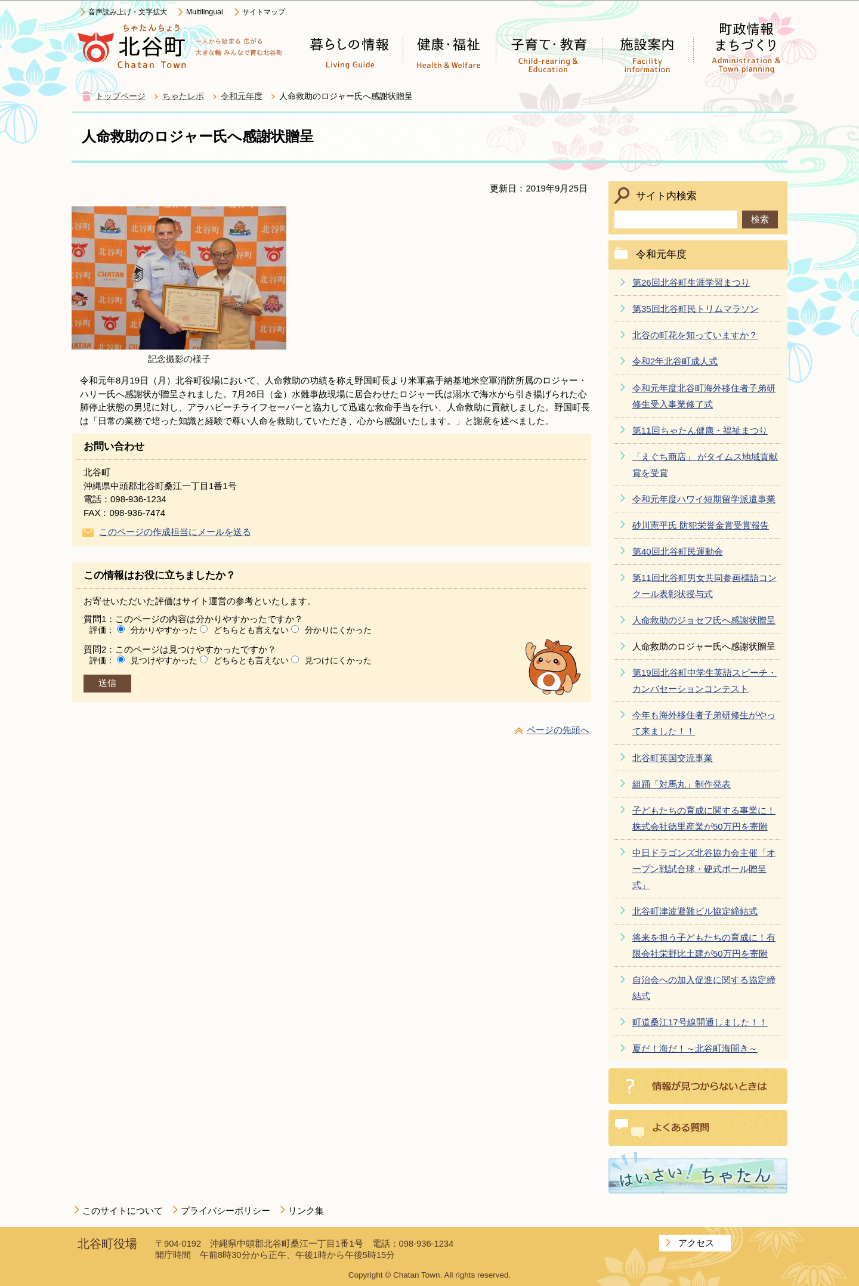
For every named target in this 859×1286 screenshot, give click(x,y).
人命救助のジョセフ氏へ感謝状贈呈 (703, 620)
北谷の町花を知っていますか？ (695, 335)
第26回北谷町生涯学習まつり (691, 282)
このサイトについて (122, 1210)
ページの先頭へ (558, 730)
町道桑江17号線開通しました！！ (700, 1022)
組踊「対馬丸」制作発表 (681, 784)
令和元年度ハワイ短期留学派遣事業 (703, 499)
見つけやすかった (164, 660)
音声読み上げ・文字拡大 (127, 12)
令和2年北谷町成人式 (675, 361)
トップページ (120, 96)
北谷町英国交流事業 (672, 758)
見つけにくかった (338, 660)
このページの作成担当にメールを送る (175, 532)
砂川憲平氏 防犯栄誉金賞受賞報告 (700, 525)
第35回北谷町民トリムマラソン (695, 309)
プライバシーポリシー (225, 1210)
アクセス (696, 1243)
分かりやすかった (164, 630)
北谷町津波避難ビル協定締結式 (695, 911)
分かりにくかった (338, 630)
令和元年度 (241, 96)
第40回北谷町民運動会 (677, 551)
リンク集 (306, 1210)
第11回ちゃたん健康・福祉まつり (700, 430)
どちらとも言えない (251, 630)
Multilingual (204, 12)
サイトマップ (263, 12)
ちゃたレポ (183, 96)
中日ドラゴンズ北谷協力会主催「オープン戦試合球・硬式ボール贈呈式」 (703, 869)
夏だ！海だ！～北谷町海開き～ (695, 1048)
